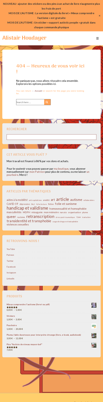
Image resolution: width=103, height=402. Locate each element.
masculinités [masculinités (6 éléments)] (14, 212)
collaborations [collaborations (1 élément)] (88, 200)
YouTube (11, 249)
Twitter (10, 261)
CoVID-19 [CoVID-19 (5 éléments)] (12, 204)
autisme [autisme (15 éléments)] (76, 200)
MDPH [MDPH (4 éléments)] (26, 212)
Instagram (11, 272)
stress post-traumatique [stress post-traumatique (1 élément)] (65, 217)
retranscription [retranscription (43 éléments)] (40, 216)
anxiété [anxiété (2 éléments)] (46, 200)
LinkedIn (10, 278)
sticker (42, 22)
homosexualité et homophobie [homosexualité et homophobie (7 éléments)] (67, 208)
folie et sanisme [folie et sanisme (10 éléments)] (66, 203)
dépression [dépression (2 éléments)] (25, 204)
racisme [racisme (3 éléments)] (21, 217)
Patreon (10, 255)
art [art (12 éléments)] (53, 199)
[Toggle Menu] (97, 38)
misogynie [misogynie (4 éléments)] (37, 212)
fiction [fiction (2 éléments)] (51, 204)
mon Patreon (37, 171)
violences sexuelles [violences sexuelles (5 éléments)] (18, 224)
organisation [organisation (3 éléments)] (74, 212)
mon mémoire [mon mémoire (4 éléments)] (51, 212)
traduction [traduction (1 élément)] (86, 217)
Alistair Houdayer (24, 38)
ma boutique (61, 168)
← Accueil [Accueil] (37, 91)
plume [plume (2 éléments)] (85, 212)
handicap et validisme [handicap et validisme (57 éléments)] (27, 208)
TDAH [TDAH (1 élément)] (78, 217)
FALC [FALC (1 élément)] (33, 204)
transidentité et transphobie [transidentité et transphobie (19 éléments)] (29, 221)
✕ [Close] (100, 15)
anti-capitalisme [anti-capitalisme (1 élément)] (35, 200)
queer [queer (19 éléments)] (11, 217)
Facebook (11, 267)
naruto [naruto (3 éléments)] (63, 212)
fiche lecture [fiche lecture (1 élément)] (41, 204)
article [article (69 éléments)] (62, 199)
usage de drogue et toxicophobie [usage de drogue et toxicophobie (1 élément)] (65, 222)
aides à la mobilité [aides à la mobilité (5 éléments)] (17, 200)
